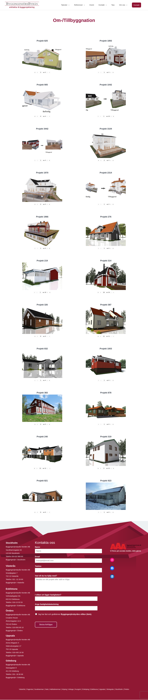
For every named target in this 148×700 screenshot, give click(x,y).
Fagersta (26, 690)
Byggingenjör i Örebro (14, 631)
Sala (45, 690)
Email (38, 557)
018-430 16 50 (18, 653)
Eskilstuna (95, 690)
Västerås (19, 690)
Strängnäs (112, 690)
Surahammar (37, 690)
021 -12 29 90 (17, 580)
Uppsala (104, 690)
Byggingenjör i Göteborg (15, 678)
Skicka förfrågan (46, 625)
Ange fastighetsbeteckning (47, 605)
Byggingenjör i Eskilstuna (15, 606)
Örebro (130, 690)
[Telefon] (68, 570)
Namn (38, 547)
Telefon (39, 566)
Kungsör (78, 690)
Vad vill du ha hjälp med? (46, 576)
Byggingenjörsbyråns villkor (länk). (76, 614)
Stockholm (122, 690)
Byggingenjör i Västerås (15, 583)
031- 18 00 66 (17, 674)
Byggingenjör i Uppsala (15, 656)
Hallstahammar (54, 690)
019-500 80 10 (18, 628)
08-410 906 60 (17, 557)
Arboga (70, 690)
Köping (64, 690)
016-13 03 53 (17, 603)
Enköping (86, 690)
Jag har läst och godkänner (65, 614)
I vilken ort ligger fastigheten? (48, 595)
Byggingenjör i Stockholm (15, 560)
